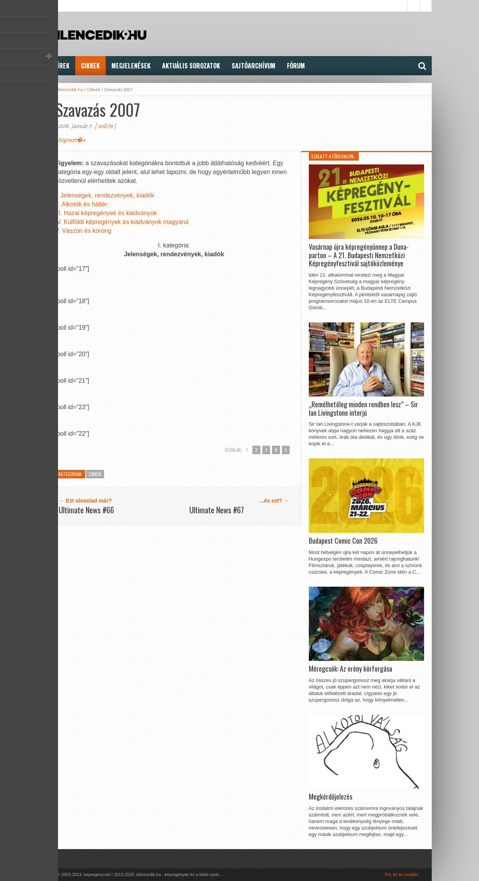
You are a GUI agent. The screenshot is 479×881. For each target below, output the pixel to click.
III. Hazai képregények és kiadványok (106, 213)
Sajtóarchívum (253, 65)
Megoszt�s (70, 140)
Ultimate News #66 (86, 509)
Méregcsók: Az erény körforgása (350, 669)
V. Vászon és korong (83, 230)
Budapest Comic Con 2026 (343, 541)
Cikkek (90, 65)
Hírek (61, 65)
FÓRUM (296, 65)
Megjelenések (131, 65)
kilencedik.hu (69, 89)
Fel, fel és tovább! (401, 874)
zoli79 (105, 126)
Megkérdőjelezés (330, 797)
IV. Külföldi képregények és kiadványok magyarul (121, 222)
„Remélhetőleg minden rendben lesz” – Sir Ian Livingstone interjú (363, 408)
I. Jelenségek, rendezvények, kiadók (104, 195)
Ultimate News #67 (216, 509)
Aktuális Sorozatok (191, 65)
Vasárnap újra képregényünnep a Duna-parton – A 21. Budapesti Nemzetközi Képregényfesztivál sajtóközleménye (359, 255)
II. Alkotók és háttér (81, 204)
